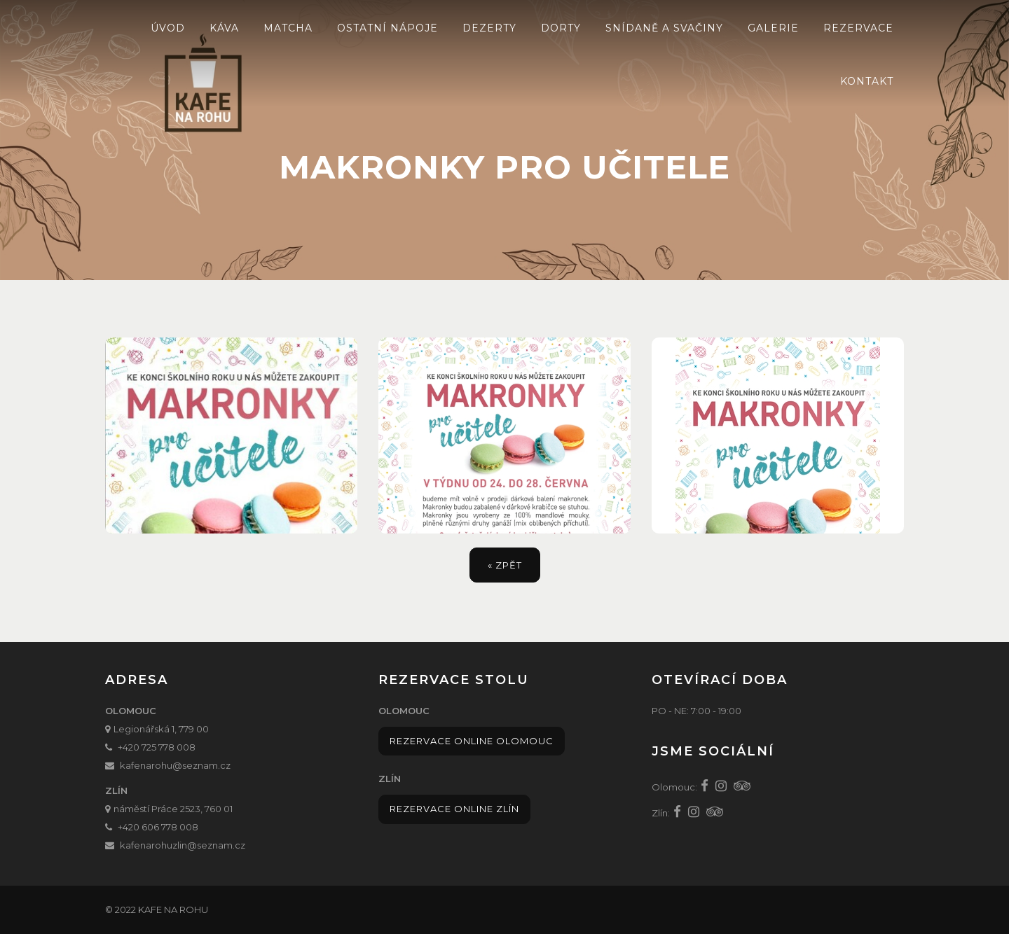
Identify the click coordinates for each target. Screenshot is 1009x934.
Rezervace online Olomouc (472, 740)
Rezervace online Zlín (454, 808)
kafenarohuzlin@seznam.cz (182, 845)
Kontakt (866, 81)
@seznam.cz (201, 765)
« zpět (505, 565)
